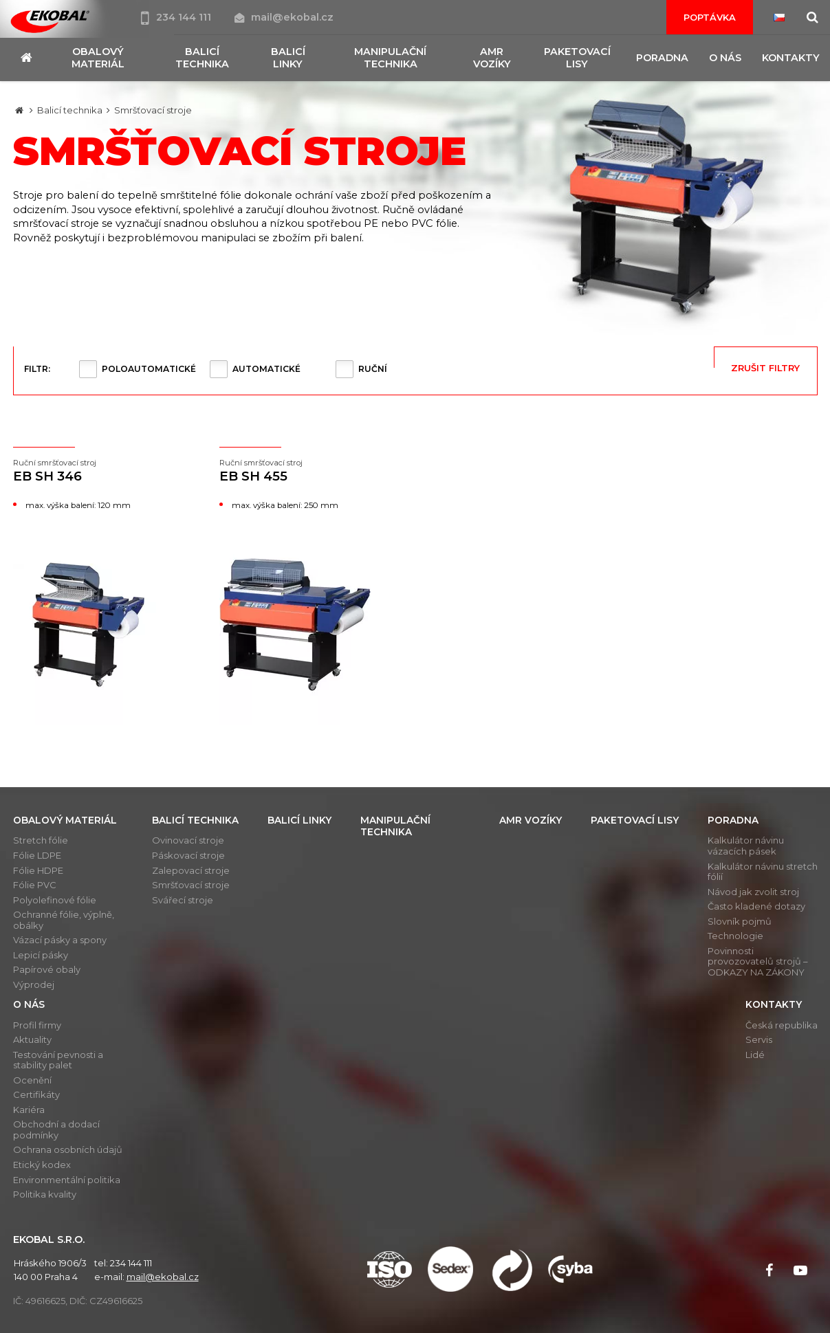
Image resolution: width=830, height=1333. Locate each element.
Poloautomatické (149, 369)
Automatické (266, 369)
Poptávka (710, 17)
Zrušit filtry (765, 367)
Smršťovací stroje (153, 109)
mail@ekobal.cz (284, 17)
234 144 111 (177, 17)
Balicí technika (69, 109)
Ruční (372, 369)
